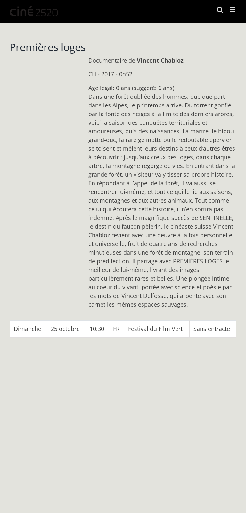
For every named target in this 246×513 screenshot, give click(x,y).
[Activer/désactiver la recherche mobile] (220, 9)
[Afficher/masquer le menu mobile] (233, 9)
